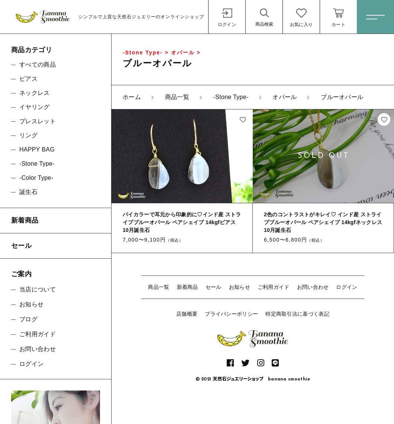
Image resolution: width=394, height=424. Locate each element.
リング (28, 135)
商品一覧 (158, 287)
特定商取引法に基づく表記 (297, 314)
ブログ (28, 319)
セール (214, 287)
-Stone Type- (37, 163)
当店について (37, 289)
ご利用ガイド (274, 287)
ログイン (346, 287)
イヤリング (34, 107)
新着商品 (187, 287)
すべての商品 (37, 64)
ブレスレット (37, 121)
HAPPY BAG (37, 149)
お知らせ (239, 287)
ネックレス (34, 93)
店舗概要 (186, 314)
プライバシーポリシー (231, 314)
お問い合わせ (313, 287)
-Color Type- (36, 178)
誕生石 (28, 192)
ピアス (28, 79)
